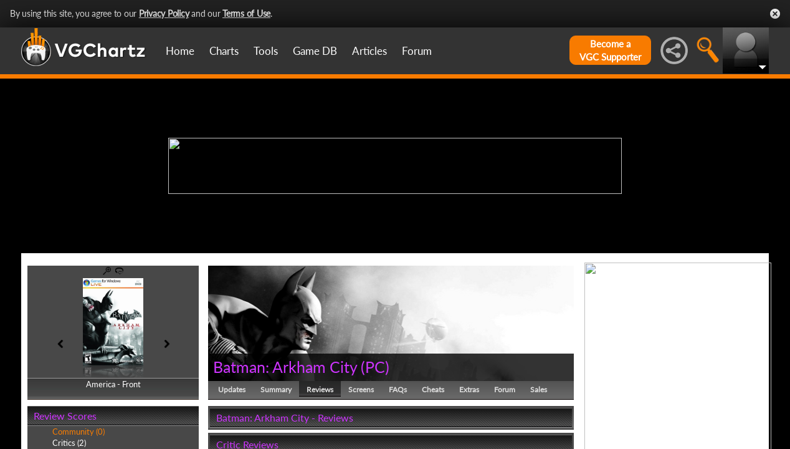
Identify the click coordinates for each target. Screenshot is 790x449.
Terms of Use (246, 13)
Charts (224, 50)
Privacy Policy (164, 13)
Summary (276, 389)
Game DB (315, 50)
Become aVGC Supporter (610, 50)
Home (180, 50)
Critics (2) (69, 443)
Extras (469, 389)
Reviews (320, 389)
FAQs (398, 389)
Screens (361, 389)
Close (775, 14)
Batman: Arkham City (285, 366)
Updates (231, 389)
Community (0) (78, 432)
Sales (538, 389)
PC (375, 366)
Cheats (433, 389)
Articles (369, 50)
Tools (266, 50)
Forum (417, 50)
